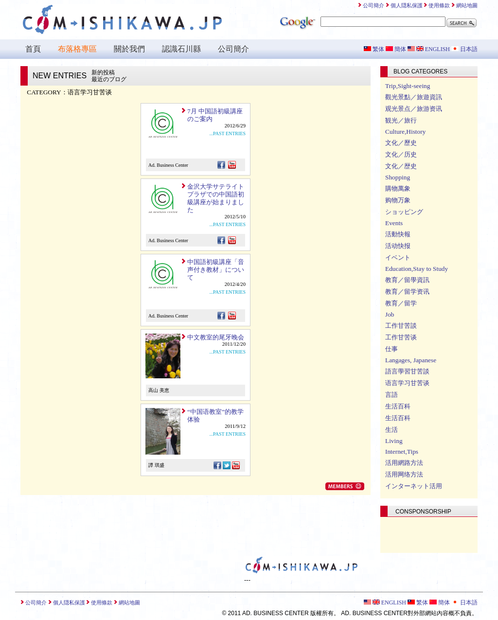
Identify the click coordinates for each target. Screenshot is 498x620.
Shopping (397, 177)
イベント (397, 257)
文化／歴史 (401, 166)
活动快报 (397, 245)
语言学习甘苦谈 (407, 383)
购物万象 (397, 200)
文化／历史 (401, 154)
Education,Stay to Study (416, 268)
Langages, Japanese (410, 360)
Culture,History (405, 131)
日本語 (464, 49)
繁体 (374, 49)
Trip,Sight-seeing (407, 85)
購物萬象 (397, 188)
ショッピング (404, 211)
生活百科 (397, 406)
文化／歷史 (401, 142)
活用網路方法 (404, 462)
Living (394, 440)
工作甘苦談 (401, 325)
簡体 (396, 49)
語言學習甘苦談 (407, 371)
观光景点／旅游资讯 (413, 108)
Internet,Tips (401, 451)
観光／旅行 (401, 120)
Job (389, 314)
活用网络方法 (404, 474)
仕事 (391, 349)
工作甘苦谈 (401, 337)
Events (394, 223)
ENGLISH (429, 49)
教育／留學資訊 (407, 279)
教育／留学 (401, 303)
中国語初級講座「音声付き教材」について (215, 269)
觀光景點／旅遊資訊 (413, 97)
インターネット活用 (413, 486)
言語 (391, 394)
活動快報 (397, 234)
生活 (391, 429)
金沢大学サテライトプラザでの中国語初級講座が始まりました (215, 198)
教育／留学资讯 (407, 291)
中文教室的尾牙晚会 (215, 337)
